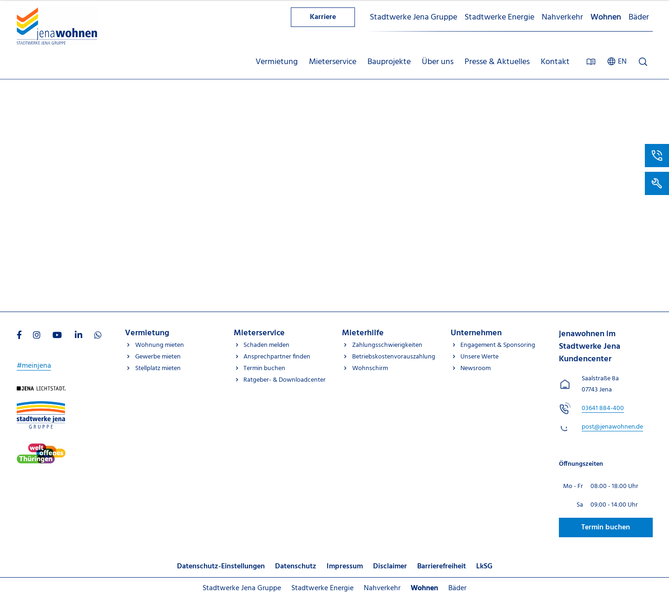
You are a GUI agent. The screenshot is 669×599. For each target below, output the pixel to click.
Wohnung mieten (159, 345)
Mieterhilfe (363, 333)
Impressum (345, 566)
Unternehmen (476, 333)
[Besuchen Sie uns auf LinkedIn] (78, 336)
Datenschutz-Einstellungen (221, 566)
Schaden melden (266, 345)
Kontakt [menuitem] (555, 62)
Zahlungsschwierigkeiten (387, 345)
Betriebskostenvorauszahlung (393, 357)
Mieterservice (259, 333)
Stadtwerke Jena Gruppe (413, 17)
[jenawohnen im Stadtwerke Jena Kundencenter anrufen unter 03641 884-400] (603, 408)
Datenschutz (295, 566)
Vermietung (147, 333)
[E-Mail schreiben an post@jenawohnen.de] (612, 427)
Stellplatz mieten (158, 368)
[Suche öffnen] (643, 61)
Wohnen (605, 17)
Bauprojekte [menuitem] (389, 62)
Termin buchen (264, 368)
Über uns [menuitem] (437, 62)
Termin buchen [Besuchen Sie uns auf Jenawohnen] (605, 527)
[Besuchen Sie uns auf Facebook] (19, 336)
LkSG (484, 566)
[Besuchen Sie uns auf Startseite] (41, 392)
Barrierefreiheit (441, 566)
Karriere (323, 17)
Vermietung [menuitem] (277, 62)
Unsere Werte (479, 357)
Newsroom (475, 368)
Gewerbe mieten (158, 357)
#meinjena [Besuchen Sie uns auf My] (34, 366)
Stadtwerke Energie (499, 17)
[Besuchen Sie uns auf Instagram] (36, 336)
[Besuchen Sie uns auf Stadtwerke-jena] (41, 449)
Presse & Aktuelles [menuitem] (497, 62)
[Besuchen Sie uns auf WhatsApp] (98, 336)
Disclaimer (390, 566)
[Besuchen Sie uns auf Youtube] (57, 336)
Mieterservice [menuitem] (332, 62)
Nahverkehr (562, 17)
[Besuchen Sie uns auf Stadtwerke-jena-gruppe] (41, 407)
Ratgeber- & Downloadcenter (284, 380)
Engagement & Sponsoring (497, 345)
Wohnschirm (370, 368)
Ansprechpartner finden (276, 357)
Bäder (639, 17)
